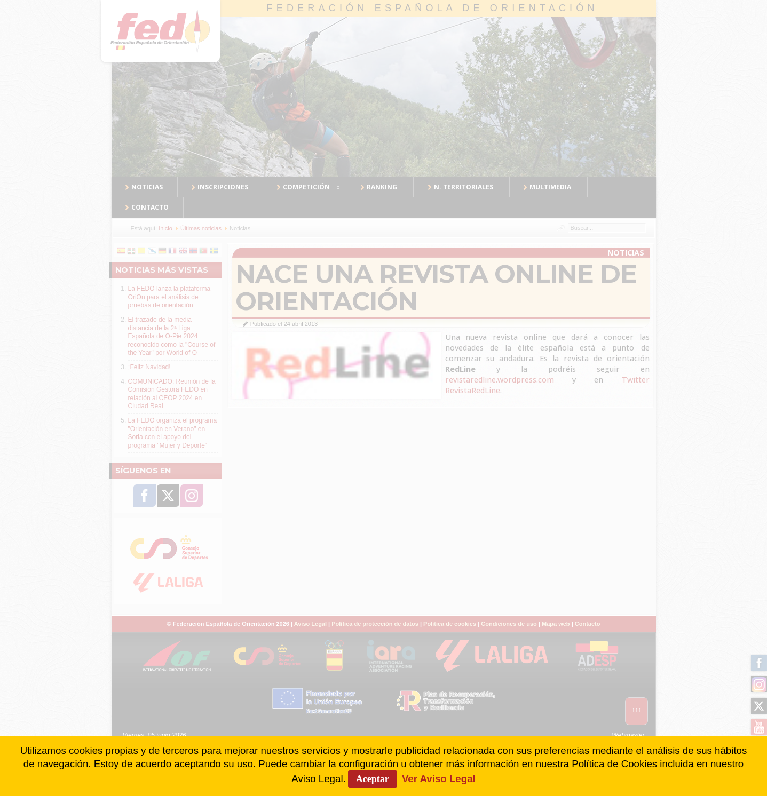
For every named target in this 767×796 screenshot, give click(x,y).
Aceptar (372, 779)
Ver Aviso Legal (439, 778)
